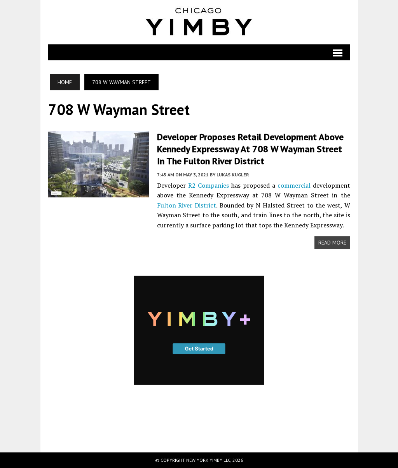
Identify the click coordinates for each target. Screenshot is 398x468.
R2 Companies (208, 185)
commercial (294, 185)
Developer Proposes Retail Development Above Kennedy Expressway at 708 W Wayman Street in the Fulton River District (250, 149)
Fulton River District (186, 205)
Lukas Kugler (232, 175)
